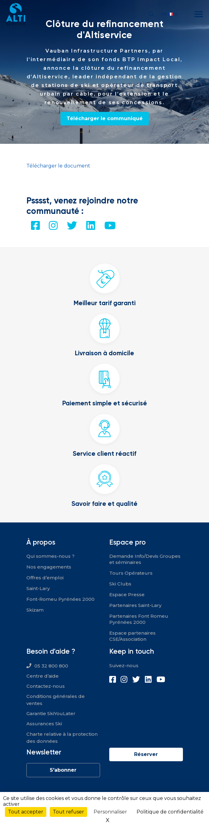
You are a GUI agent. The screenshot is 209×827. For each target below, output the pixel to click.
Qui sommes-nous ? (50, 556)
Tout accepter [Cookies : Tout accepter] (25, 812)
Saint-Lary (38, 588)
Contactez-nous (45, 686)
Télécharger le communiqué (105, 118)
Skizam (35, 610)
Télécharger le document (58, 166)
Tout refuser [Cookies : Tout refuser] (68, 812)
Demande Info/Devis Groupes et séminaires (144, 559)
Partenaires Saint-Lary (135, 605)
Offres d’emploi (45, 578)
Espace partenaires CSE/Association (132, 636)
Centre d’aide (42, 676)
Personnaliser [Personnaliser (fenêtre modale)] (110, 812)
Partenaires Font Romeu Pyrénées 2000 (138, 619)
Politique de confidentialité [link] (170, 812)
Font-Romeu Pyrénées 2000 (60, 599)
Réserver (146, 754)
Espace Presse (127, 594)
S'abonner (63, 770)
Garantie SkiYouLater (50, 713)
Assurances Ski (44, 724)
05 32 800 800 (51, 666)
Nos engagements (48, 567)
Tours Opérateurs (131, 573)
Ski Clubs (120, 584)
